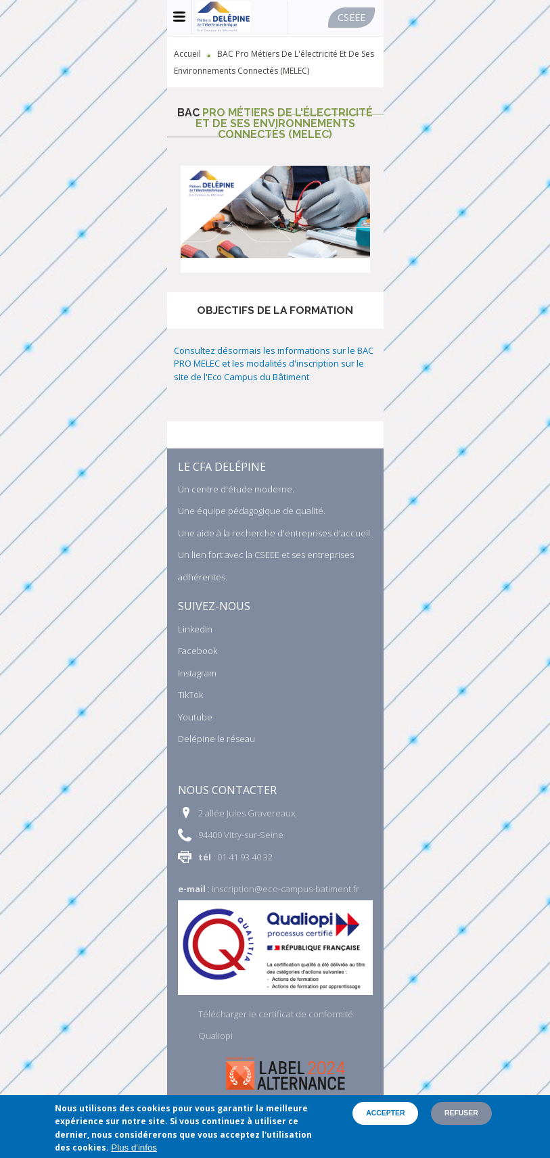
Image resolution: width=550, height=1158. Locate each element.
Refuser (461, 1113)
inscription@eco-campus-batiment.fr (285, 889)
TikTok (190, 695)
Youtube (195, 717)
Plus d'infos (134, 1147)
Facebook (197, 651)
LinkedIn (195, 629)
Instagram (197, 673)
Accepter (385, 1113)
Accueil (187, 54)
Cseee (351, 17)
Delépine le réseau (216, 739)
